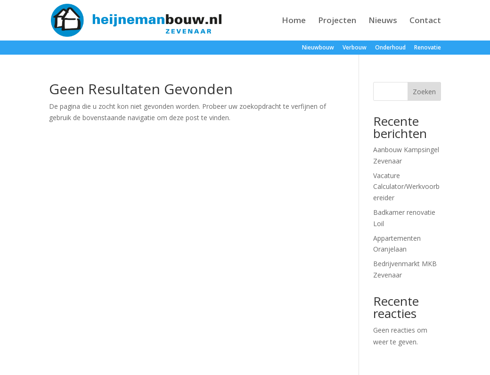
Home (294, 21)
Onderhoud (390, 48)
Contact (425, 21)
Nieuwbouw (318, 48)
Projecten (337, 21)
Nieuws (382, 21)
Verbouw (355, 48)
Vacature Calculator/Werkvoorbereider (406, 187)
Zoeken (424, 91)
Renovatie (427, 48)
